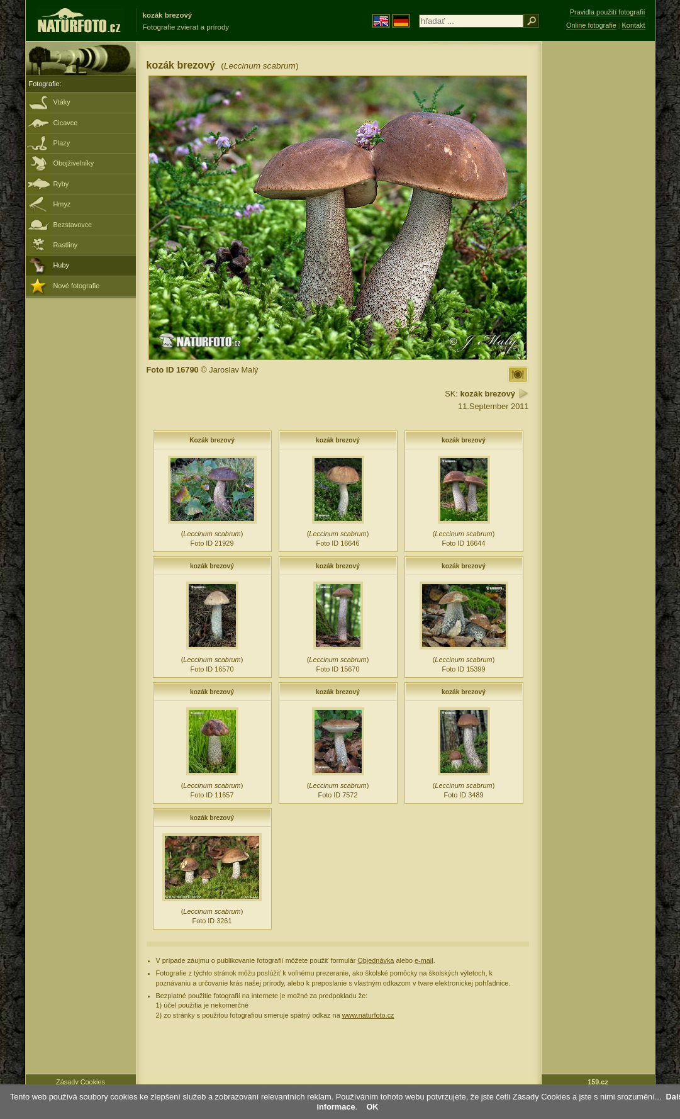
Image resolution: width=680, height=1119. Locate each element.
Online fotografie (591, 25)
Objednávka (375, 960)
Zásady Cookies (80, 1082)
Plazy (61, 143)
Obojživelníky (73, 163)
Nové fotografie (76, 286)
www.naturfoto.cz (368, 1015)
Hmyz (62, 204)
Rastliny (65, 245)
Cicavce (65, 123)
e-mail (424, 960)
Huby (61, 265)
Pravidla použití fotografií (607, 12)
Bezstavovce (72, 224)
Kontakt (633, 25)
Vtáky (61, 102)
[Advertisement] (598, 242)
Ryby (61, 184)
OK (372, 1106)
